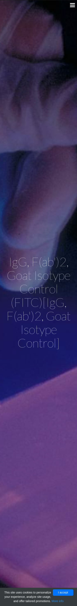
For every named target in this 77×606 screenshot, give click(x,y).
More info (57, 601)
